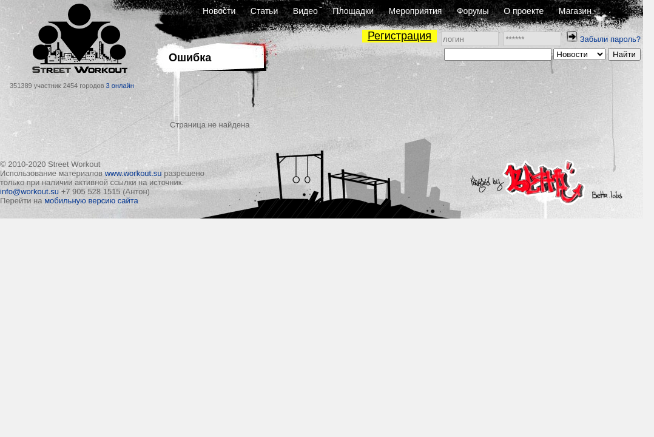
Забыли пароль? (610, 39)
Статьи (264, 11)
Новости (219, 11)
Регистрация (399, 36)
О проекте (524, 11)
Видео (305, 11)
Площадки (353, 11)
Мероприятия (415, 11)
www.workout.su (133, 173)
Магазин (575, 11)
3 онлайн (120, 85)
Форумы (473, 11)
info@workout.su (29, 191)
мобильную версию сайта (91, 200)
